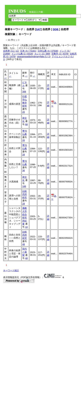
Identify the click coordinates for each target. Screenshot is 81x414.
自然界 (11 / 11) (11, 51)
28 (23, 154)
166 (24, 186)
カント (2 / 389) (42, 53)
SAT (38, 29)
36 (23, 170)
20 (23, 112)
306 (24, 91)
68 (26, 124)
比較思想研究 (24, 194)
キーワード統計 (11, 270)
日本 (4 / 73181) (28, 51)
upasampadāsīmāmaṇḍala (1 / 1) (34, 56)
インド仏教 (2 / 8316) (22, 53)
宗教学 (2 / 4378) (59, 53)
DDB (56, 29)
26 (23, 140)
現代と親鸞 (24, 251)
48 (23, 244)
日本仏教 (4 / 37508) (48, 51)
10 (26, 227)
